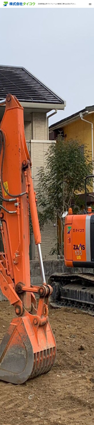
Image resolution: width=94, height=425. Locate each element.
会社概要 (56, 416)
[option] (47, 44)
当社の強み (24, 416)
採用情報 (66, 416)
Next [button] (89, 319)
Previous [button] (4, 319)
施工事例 (45, 416)
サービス (35, 416)
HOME (13, 416)
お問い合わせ (78, 416)
